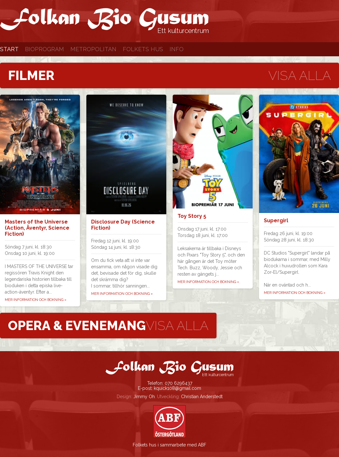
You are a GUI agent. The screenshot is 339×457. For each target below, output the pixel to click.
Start (9, 49)
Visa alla (299, 75)
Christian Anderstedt (202, 396)
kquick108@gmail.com (177, 388)
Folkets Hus (143, 49)
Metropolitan (93, 49)
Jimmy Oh (144, 396)
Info (177, 49)
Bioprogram (44, 49)
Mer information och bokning (36, 300)
